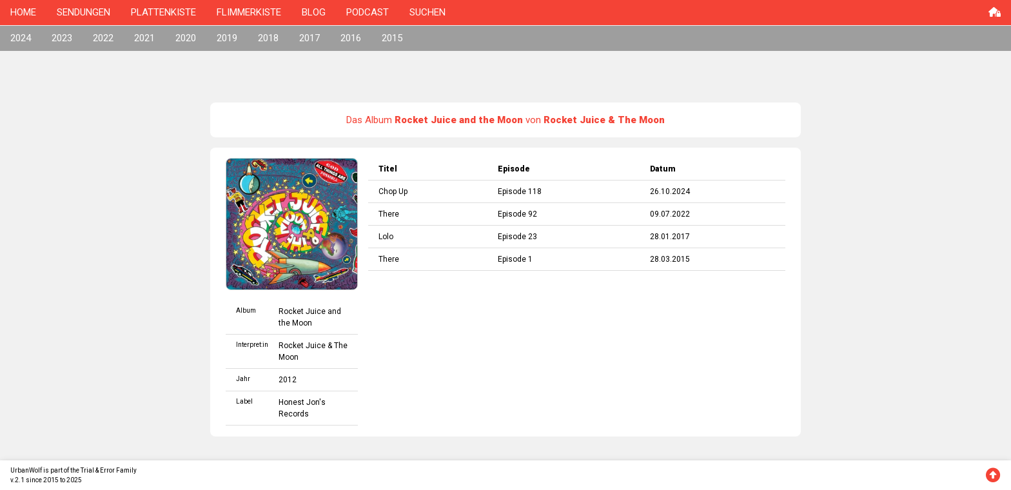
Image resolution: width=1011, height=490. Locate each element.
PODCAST (367, 12)
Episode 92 (517, 214)
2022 (103, 38)
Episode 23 (517, 236)
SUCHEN (427, 12)
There (388, 214)
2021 (144, 38)
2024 (20, 38)
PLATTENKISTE (163, 12)
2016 (350, 38)
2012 (288, 379)
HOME (23, 12)
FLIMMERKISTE (249, 12)
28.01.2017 (670, 236)
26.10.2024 (670, 191)
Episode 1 (515, 259)
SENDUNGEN (83, 12)
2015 (392, 38)
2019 (227, 38)
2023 (62, 38)
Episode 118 (520, 191)
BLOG (314, 12)
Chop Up (392, 191)
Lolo (385, 236)
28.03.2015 (670, 259)
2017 (309, 38)
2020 (185, 38)
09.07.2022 (670, 214)
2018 (268, 38)
